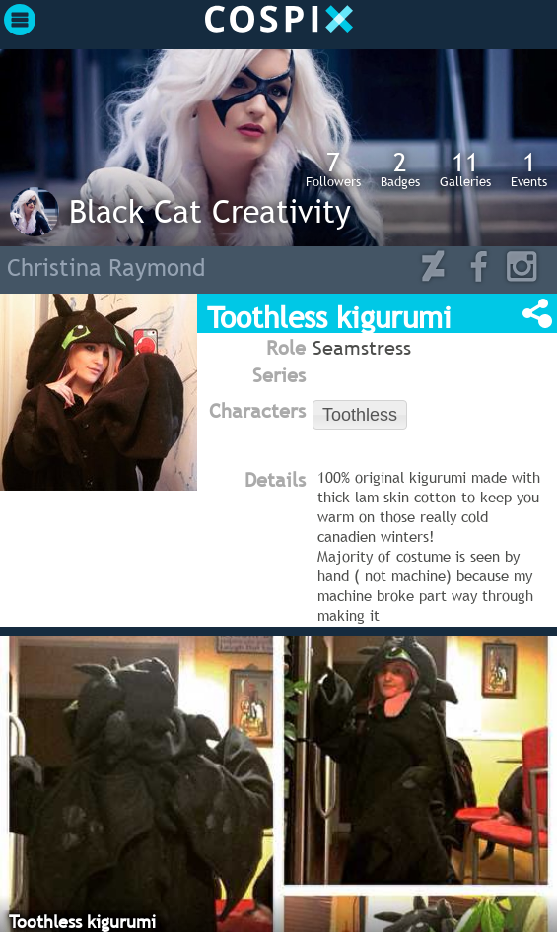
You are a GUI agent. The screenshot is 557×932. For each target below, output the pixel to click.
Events (529, 168)
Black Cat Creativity (210, 211)
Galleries (465, 168)
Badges (400, 168)
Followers (333, 168)
